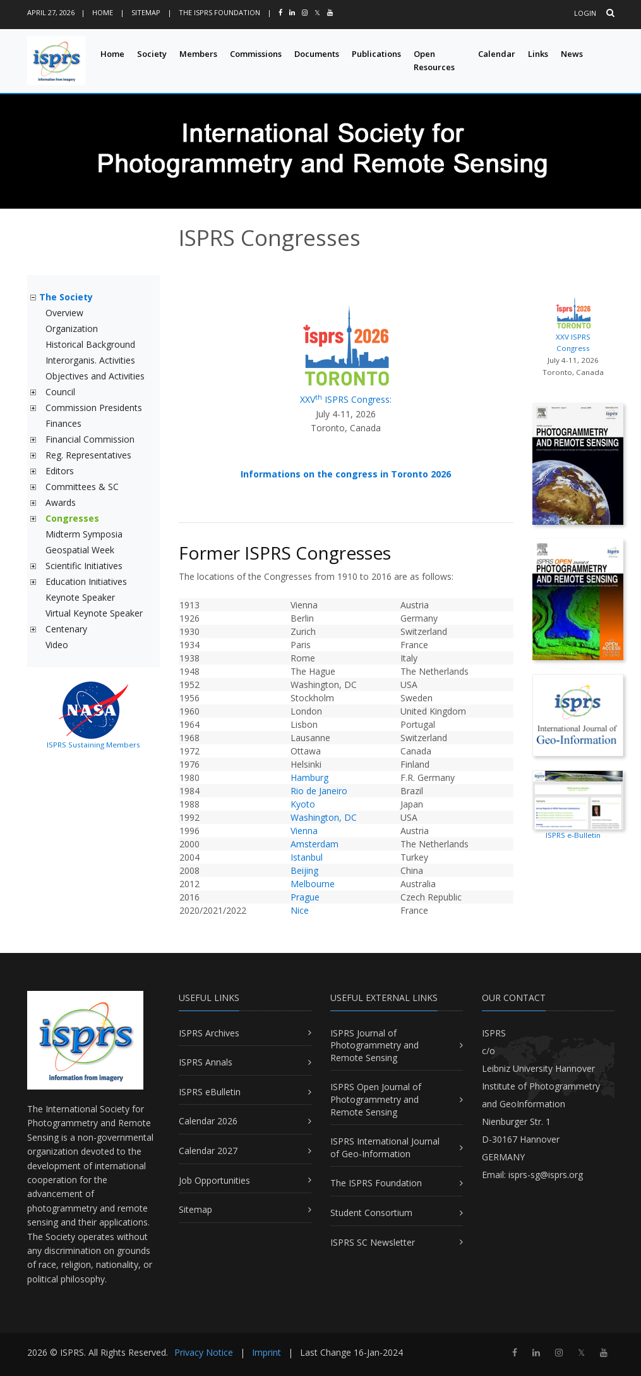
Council (60, 392)
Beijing (304, 870)
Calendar (496, 53)
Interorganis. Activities (90, 360)
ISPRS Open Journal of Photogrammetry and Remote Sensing (375, 1099)
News (572, 53)
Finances (63, 423)
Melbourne (313, 884)
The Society (66, 297)
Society (152, 53)
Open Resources (434, 60)
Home (102, 12)
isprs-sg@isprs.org (545, 1175)
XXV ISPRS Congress (573, 323)
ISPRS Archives (209, 1033)
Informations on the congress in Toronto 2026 (346, 474)
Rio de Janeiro (319, 791)
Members (198, 53)
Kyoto (303, 804)
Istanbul (307, 857)
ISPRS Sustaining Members (93, 744)
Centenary (66, 629)
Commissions (256, 53)
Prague (305, 897)
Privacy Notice (203, 1352)
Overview (64, 313)
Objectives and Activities (95, 376)
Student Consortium (371, 1213)
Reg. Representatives (88, 455)
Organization (71, 328)
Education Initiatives (86, 581)
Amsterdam (314, 844)
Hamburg (309, 777)
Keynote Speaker (80, 597)
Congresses (72, 518)
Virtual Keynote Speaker (94, 613)
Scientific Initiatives (84, 566)
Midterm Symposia (84, 534)
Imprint (266, 1352)
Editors (59, 471)
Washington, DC (324, 817)
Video (56, 645)
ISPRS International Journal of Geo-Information (385, 1147)
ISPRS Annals (205, 1062)
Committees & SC (82, 487)
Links (538, 53)
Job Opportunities (214, 1180)
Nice (300, 910)
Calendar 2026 (208, 1121)
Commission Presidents (93, 408)
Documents (316, 53)
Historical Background (90, 344)
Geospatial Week (79, 550)
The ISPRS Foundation (219, 12)
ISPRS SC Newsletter (372, 1242)
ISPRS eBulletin (210, 1092)
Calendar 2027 (208, 1151)
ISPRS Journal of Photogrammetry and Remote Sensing (374, 1045)
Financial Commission (90, 439)
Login (585, 13)
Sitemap (145, 12)
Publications (376, 53)
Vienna (304, 831)
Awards (60, 502)
